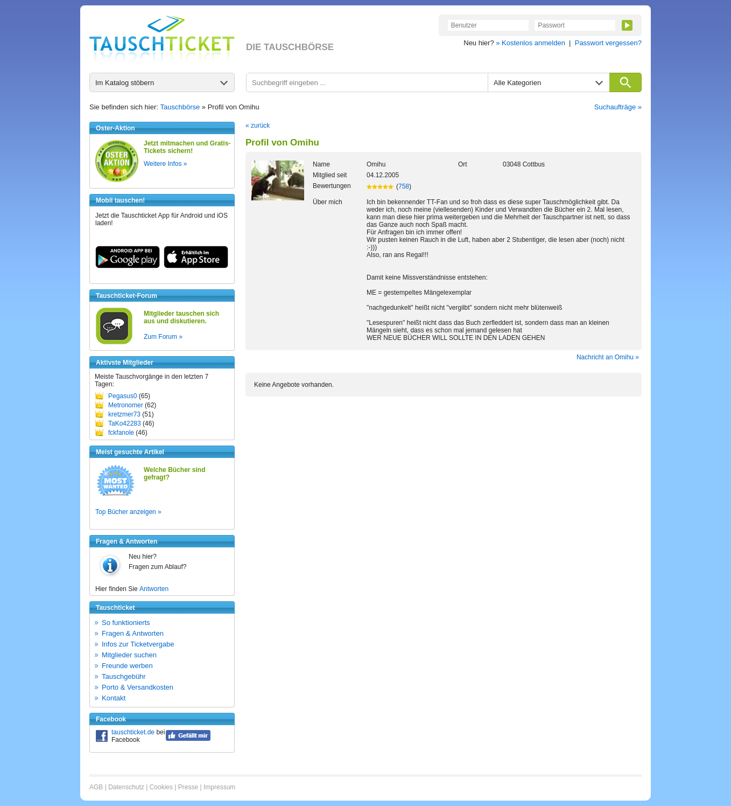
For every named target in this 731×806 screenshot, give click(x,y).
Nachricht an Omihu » (608, 357)
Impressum (219, 787)
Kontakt (113, 698)
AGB (96, 787)
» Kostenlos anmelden (530, 43)
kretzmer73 (124, 414)
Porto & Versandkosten (137, 687)
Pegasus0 (122, 396)
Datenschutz (126, 787)
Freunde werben (127, 666)
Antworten (153, 589)
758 (403, 186)
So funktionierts (126, 623)
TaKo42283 (124, 423)
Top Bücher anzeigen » (128, 512)
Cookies (161, 787)
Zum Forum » (163, 337)
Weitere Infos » (165, 164)
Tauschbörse (180, 107)
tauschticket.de (132, 732)
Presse (188, 787)
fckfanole (121, 432)
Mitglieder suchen (129, 655)
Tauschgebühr (124, 676)
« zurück (257, 125)
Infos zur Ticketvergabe (138, 644)
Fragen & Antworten (133, 633)
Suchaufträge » (618, 107)
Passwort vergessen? (608, 43)
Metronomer (125, 405)
